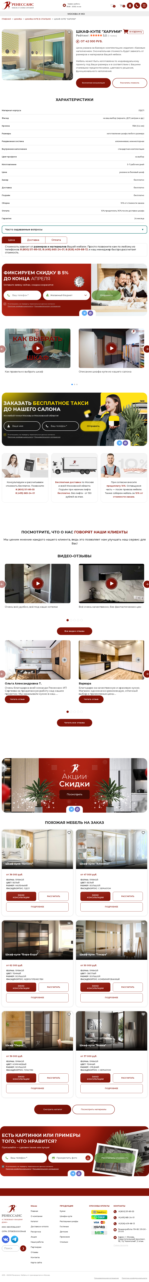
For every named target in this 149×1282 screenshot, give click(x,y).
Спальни (64, 1242)
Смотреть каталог (52, 1109)
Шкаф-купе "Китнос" (19, 863)
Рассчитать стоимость (129, 83)
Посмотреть (74, 794)
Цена (11, 240)
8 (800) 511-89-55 (30, 249)
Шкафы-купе (66, 1216)
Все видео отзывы (74, 631)
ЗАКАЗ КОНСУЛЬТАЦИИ (21, 896)
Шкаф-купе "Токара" (93, 954)
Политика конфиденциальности (134, 1278)
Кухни (62, 1211)
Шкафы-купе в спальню (38, 19)
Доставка (33, 240)
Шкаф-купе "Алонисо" (95, 863)
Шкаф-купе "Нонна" (93, 1045)
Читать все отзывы (74, 722)
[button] (72, 384)
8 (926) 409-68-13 (77, 249)
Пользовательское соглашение (106, 1278)
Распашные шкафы (69, 1221)
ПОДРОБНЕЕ (37, 907)
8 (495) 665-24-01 (53, 249)
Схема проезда (121, 1245)
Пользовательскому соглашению (47, 306)
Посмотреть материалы (93, 1109)
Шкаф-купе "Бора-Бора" (21, 954)
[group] (37, 348)
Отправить (106, 295)
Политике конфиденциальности (20, 306)
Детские (64, 1232)
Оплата (56, 240)
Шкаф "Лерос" (15, 1045)
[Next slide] (64, 659)
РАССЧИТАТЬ (53, 896)
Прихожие (65, 1237)
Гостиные (64, 1226)
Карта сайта (36, 1262)
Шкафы (18, 19)
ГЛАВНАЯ (6, 19)
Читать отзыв (17, 699)
